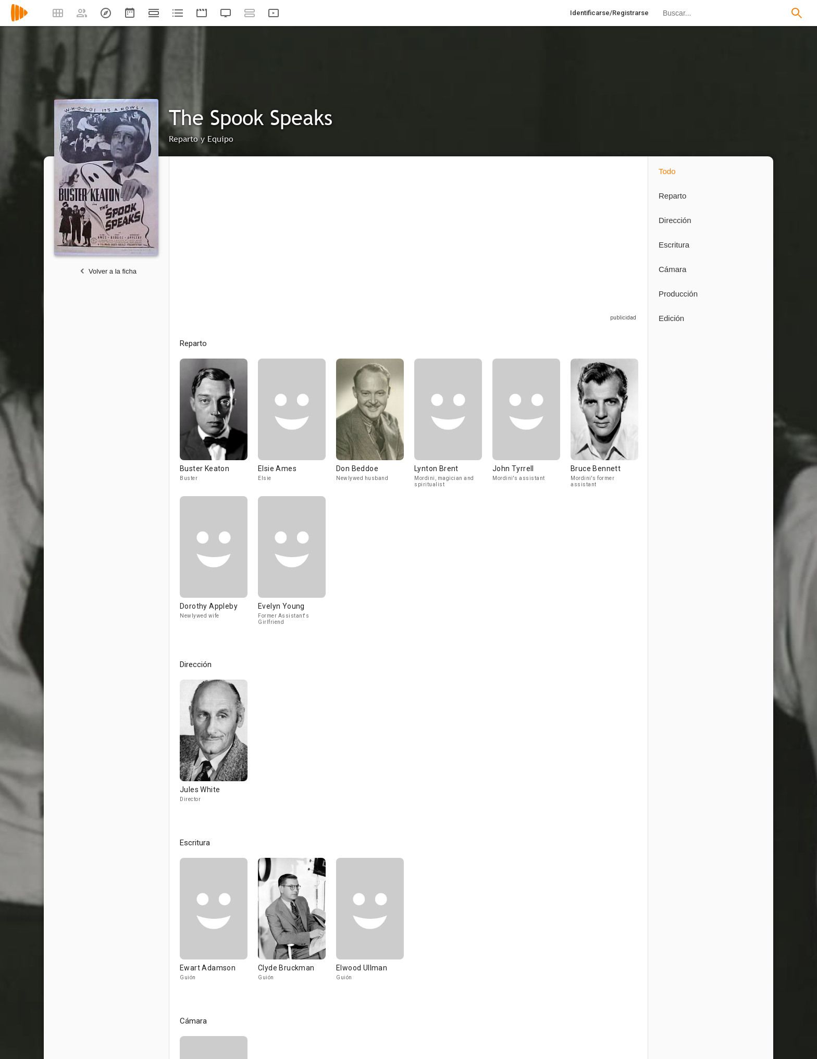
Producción (678, 293)
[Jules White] (213, 746)
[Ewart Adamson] (219, 924)
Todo (667, 171)
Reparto (672, 195)
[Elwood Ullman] (370, 924)
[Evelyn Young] (292, 565)
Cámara (672, 269)
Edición (671, 318)
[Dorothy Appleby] (219, 565)
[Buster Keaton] (219, 427)
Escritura (674, 244)
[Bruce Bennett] (604, 427)
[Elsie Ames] (297, 427)
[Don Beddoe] (375, 427)
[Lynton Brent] (453, 427)
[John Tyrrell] (531, 427)
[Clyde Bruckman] (297, 924)
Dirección (675, 220)
